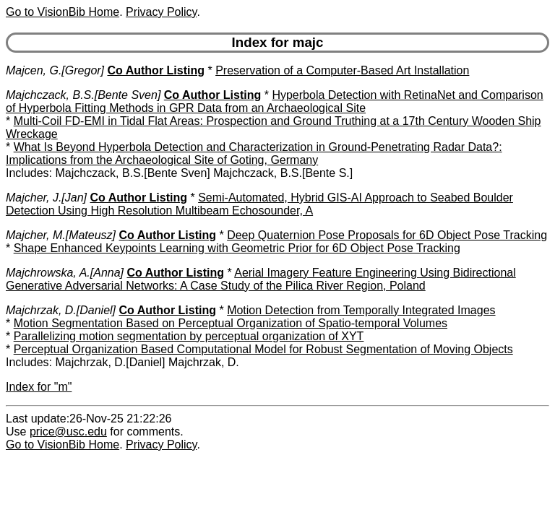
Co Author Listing (156, 70)
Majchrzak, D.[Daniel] (61, 310)
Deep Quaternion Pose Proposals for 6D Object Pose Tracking (387, 235)
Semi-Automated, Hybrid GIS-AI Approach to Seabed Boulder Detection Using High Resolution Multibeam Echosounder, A (259, 204)
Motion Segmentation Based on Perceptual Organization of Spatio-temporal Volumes (230, 323)
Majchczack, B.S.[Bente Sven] (83, 95)
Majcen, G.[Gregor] (55, 70)
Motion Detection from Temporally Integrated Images (361, 310)
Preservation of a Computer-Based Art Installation (342, 70)
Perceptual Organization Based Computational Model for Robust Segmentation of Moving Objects (263, 349)
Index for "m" (39, 387)
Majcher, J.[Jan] (46, 197)
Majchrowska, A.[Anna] (65, 272)
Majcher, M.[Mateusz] (61, 235)
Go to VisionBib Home (62, 12)
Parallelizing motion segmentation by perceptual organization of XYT (189, 336)
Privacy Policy (161, 12)
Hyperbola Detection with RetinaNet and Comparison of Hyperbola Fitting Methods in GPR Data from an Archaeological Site (274, 101)
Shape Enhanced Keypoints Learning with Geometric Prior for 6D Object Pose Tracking (237, 248)
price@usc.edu (68, 431)
